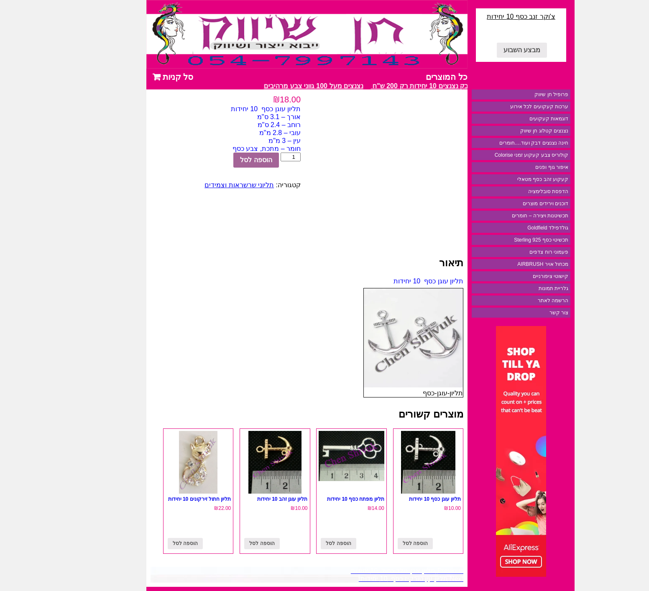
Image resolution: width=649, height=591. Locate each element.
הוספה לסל (220, 159)
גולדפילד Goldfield (511, 228)
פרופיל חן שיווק (515, 94)
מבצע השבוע (486, 49)
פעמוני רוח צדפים (512, 252)
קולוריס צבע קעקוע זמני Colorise (495, 155)
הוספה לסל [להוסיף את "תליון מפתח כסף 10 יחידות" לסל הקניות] (302, 543)
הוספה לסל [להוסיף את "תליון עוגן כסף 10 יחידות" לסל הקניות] (379, 543)
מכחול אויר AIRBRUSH (506, 264)
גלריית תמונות (517, 288)
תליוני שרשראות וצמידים (203, 185)
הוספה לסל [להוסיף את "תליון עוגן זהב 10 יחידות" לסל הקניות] (225, 543)
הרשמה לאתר (517, 300)
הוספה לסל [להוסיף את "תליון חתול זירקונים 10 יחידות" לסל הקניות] (149, 543)
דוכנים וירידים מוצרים (509, 203)
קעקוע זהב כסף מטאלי (506, 179)
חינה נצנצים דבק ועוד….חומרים (497, 143)
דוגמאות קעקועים (512, 119)
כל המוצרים (411, 77)
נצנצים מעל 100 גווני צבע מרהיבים (276, 85)
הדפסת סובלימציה (512, 191)
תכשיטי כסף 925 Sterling (505, 240)
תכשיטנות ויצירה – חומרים (504, 216)
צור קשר (523, 313)
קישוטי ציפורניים (514, 276)
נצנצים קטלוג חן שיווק (508, 131)
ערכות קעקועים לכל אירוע (503, 107)
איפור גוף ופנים (515, 167)
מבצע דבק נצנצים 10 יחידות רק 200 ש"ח (393, 85)
